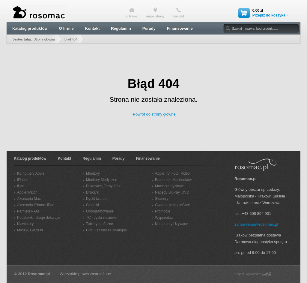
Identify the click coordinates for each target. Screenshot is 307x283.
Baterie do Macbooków (173, 180)
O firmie (66, 28)
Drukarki (93, 192)
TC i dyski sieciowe (101, 217)
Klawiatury (25, 224)
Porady (149, 28)
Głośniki (92, 205)
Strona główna (44, 39)
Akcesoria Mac (29, 199)
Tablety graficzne (99, 224)
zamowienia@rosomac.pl (256, 224)
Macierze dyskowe (170, 186)
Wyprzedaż (164, 217)
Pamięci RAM (28, 211)
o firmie (132, 12)
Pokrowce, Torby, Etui (103, 186)
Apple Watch (27, 192)
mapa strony (155, 12)
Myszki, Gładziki (30, 230)
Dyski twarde (96, 199)
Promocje (162, 211)
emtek (266, 273)
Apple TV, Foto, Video (172, 173)
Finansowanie (180, 28)
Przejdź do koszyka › (270, 15)
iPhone (22, 180)
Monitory (93, 173)
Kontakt (92, 28)
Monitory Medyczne (101, 180)
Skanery (161, 199)
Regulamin (121, 28)
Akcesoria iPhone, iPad (35, 205)
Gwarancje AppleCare (172, 205)
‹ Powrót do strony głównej (153, 114)
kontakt (178, 12)
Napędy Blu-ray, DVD (172, 192)
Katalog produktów (30, 28)
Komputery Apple (30, 173)
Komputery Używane (171, 224)
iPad (20, 186)
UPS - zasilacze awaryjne (106, 230)
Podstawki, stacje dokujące (38, 217)
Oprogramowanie (100, 211)
